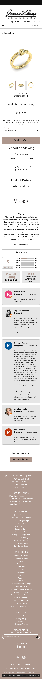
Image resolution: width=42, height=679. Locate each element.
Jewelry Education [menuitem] (21, 515)
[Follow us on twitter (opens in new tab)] (24, 647)
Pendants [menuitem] (21, 567)
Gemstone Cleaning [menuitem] (21, 540)
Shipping (12, 158)
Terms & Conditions (11, 668)
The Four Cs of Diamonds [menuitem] (21, 518)
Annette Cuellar (21, 409)
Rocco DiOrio (19, 292)
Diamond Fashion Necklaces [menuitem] (21, 589)
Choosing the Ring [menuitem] (21, 523)
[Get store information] (21, 487)
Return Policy (15, 664)
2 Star (18, 265)
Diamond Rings (9, 33)
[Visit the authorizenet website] (24, 657)
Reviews (21, 252)
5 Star (18, 258)
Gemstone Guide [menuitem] (21, 529)
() (36, 258)
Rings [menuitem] (21, 561)
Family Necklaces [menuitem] (21, 586)
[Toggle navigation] (3, 25)
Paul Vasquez (19, 429)
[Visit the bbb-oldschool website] (17, 657)
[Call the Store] (21, 484)
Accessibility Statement (28, 668)
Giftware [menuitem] (21, 581)
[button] (14, 21)
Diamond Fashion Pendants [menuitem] (21, 595)
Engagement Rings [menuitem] (21, 555)
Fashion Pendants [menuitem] (21, 592)
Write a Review (21, 459)
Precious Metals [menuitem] (21, 532)
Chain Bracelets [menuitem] (21, 603)
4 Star (18, 261)
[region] (21, 60)
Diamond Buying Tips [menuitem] (21, 520)
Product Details (21, 180)
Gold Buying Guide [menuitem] (21, 546)
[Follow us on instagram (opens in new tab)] (20, 647)
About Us (21, 616)
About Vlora (21, 186)
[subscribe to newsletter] (37, 637)
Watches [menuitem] (21, 578)
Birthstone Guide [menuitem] (21, 526)
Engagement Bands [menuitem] (21, 558)
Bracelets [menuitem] (20, 569)
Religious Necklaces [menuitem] (21, 598)
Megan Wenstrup (21, 310)
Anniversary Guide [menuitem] (21, 543)
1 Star (18, 267)
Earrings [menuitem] (21, 575)
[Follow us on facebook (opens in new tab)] (17, 647)
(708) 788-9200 (21, 96)
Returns (30, 158)
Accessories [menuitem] (21, 572)
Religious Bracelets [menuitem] (21, 600)
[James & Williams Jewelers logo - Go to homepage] (21, 14)
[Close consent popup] (38, 675)
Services (21, 621)
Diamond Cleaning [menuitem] (21, 537)
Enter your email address (21, 632)
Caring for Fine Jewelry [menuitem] (21, 535)
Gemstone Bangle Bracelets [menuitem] (21, 606)
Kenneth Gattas (21, 343)
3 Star (18, 263)
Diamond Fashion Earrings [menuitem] (21, 584)
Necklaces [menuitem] (21, 564)
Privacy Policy (21, 618)
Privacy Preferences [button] (21, 624)
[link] (26, 21)
